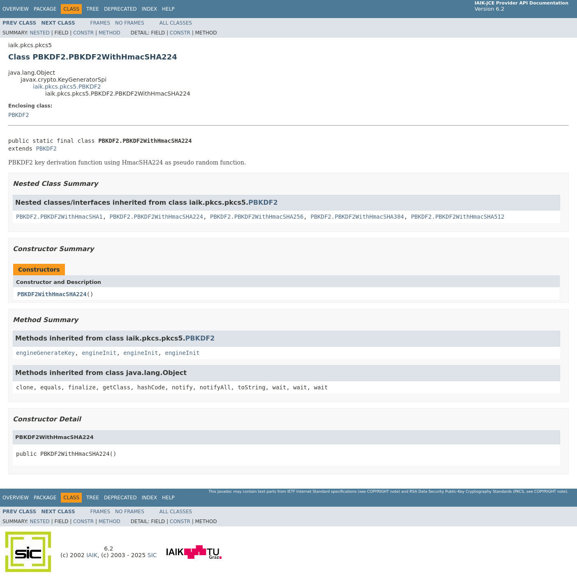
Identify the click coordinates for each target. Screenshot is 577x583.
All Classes (175, 23)
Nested (39, 33)
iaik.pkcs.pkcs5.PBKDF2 (67, 86)
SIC (152, 555)
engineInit (99, 353)
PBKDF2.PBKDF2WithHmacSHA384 (357, 216)
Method (109, 33)
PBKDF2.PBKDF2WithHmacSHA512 (458, 216)
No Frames (129, 23)
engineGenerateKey (45, 353)
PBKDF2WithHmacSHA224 (52, 294)
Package (45, 9)
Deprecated (120, 9)
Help (168, 9)
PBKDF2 (18, 115)
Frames (100, 23)
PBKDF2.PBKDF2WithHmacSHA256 (257, 216)
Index (149, 9)
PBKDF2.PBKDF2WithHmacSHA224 (156, 216)
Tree (92, 9)
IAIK (91, 555)
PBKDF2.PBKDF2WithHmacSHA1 (59, 216)
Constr (83, 33)
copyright (378, 491)
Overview (15, 9)
